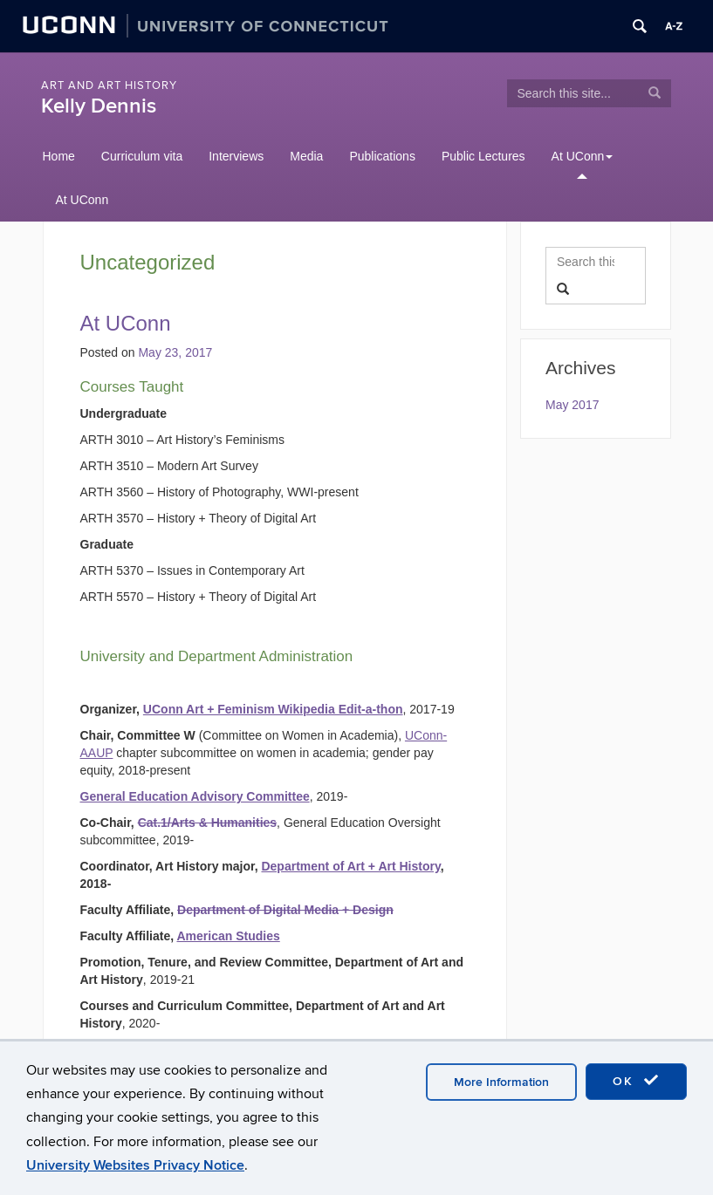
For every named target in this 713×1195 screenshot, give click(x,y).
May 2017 (572, 405)
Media (306, 156)
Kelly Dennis (98, 106)
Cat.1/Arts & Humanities (207, 823)
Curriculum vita (141, 156)
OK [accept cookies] (636, 1081)
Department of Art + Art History (350, 866)
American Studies (227, 936)
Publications (382, 156)
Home (59, 156)
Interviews (236, 156)
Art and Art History (109, 85)
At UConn (583, 156)
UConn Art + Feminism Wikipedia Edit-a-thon (273, 709)
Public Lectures (483, 156)
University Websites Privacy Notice (135, 1165)
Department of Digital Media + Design (285, 910)
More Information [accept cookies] (501, 1082)
